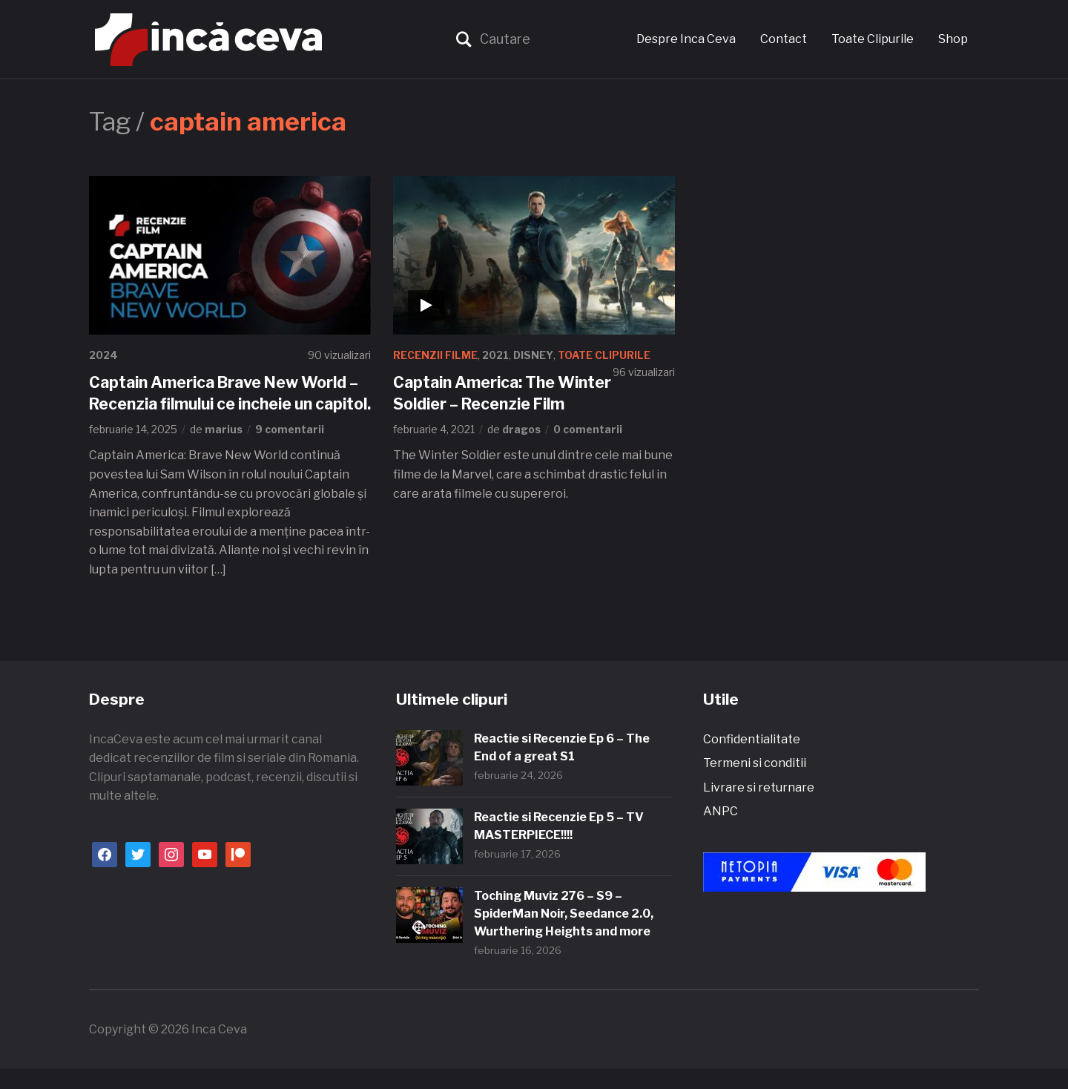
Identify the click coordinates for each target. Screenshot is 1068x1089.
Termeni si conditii (754, 784)
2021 (496, 355)
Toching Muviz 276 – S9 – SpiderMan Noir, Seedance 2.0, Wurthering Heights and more (563, 933)
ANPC (720, 832)
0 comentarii (587, 429)
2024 (104, 355)
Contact (783, 39)
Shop (953, 39)
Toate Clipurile (872, 39)
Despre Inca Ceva (686, 39)
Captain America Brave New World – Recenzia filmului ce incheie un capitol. (226, 403)
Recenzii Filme (435, 355)
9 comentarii (289, 450)
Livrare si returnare (758, 807)
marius (224, 450)
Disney (535, 355)
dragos (521, 429)
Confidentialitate (751, 759)
